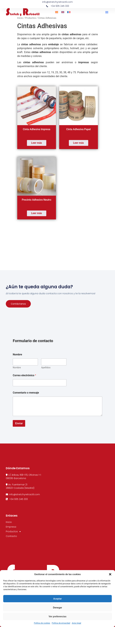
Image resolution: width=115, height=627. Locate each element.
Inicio (20, 17)
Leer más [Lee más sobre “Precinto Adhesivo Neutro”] (36, 213)
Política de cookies (42, 623)
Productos (30, 17)
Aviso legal (76, 623)
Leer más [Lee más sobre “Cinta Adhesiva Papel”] (78, 142)
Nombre (17, 367)
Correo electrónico (24, 375)
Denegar (57, 607)
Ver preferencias (57, 616)
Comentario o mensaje (26, 392)
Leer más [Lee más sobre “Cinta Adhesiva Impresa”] (36, 142)
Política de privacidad (61, 623)
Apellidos (46, 367)
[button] (110, 574)
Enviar (19, 423)
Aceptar (57, 598)
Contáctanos (18, 303)
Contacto (11, 536)
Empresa (11, 526)
